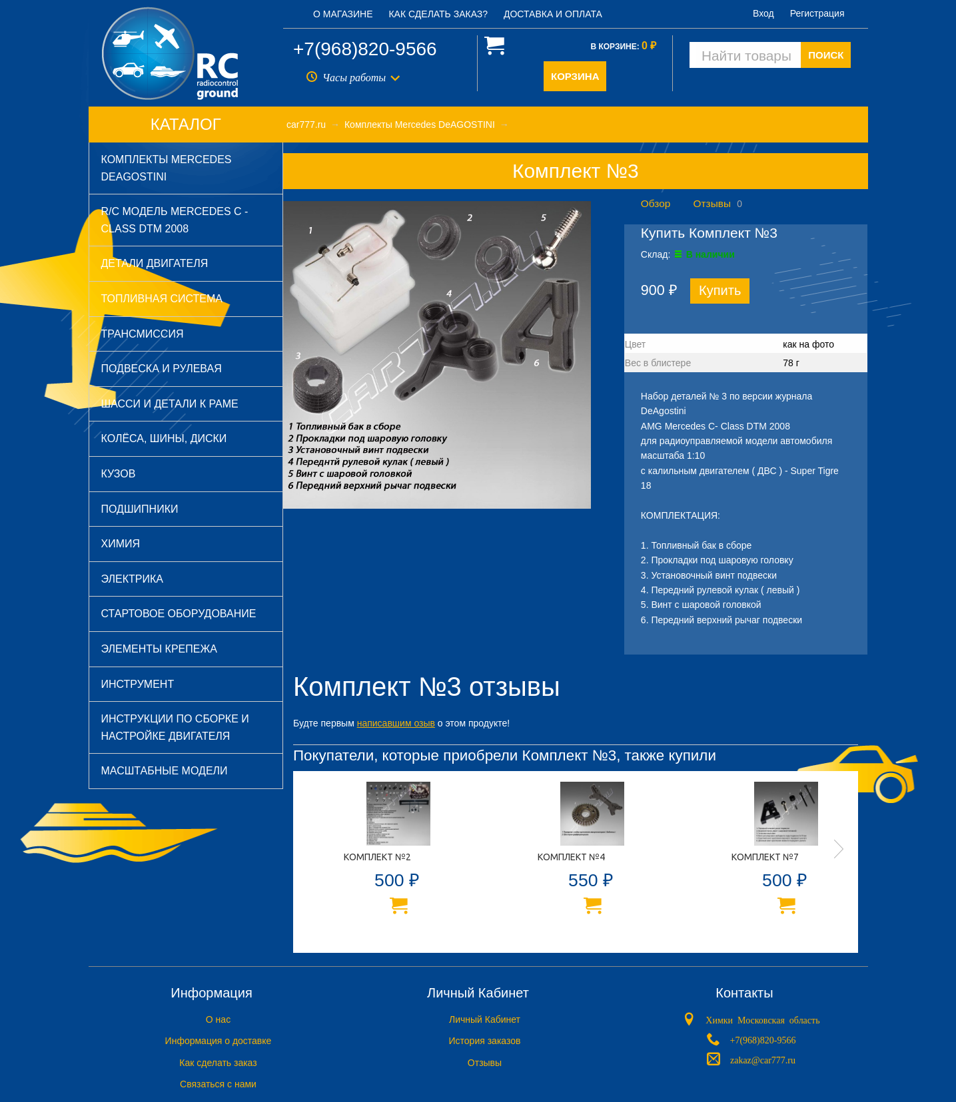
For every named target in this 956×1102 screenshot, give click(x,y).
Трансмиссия (142, 334)
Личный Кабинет (484, 1019)
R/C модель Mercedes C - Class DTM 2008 (174, 220)
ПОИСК (825, 55)
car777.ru (306, 124)
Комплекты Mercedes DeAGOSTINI (166, 168)
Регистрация (817, 13)
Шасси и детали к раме (170, 404)
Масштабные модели (164, 770)
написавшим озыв (396, 723)
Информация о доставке (218, 1040)
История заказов (485, 1040)
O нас (218, 1019)
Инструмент (138, 684)
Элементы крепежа (159, 649)
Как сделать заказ (217, 1062)
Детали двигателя (155, 263)
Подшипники (140, 509)
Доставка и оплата (553, 14)
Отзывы (712, 203)
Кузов (118, 473)
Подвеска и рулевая (161, 368)
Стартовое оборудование (178, 613)
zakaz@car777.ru (762, 1058)
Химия (121, 543)
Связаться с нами (218, 1084)
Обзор (655, 203)
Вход (763, 13)
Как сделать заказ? (438, 14)
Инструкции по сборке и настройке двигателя (175, 727)
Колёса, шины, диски (164, 438)
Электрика (132, 579)
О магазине (343, 14)
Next (839, 849)
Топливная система (162, 298)
